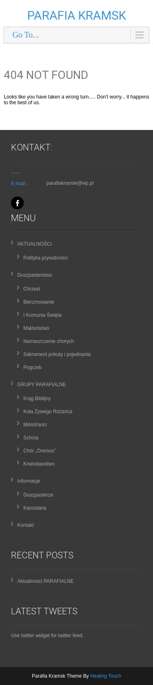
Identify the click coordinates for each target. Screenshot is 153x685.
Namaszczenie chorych (48, 341)
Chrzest (31, 289)
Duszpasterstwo (34, 275)
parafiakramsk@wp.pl (70, 183)
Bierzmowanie (38, 302)
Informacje (28, 481)
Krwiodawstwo (39, 464)
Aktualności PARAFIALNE (45, 581)
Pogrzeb (32, 367)
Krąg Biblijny (37, 398)
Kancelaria (35, 508)
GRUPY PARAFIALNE (41, 384)
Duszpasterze (38, 495)
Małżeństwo (36, 328)
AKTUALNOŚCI (34, 244)
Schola (30, 438)
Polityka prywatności (45, 258)
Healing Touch (105, 676)
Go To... (25, 34)
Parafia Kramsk (76, 15)
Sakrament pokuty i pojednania (57, 354)
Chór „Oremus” (39, 451)
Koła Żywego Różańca (47, 411)
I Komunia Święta (42, 315)
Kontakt (25, 525)
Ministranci (35, 425)
